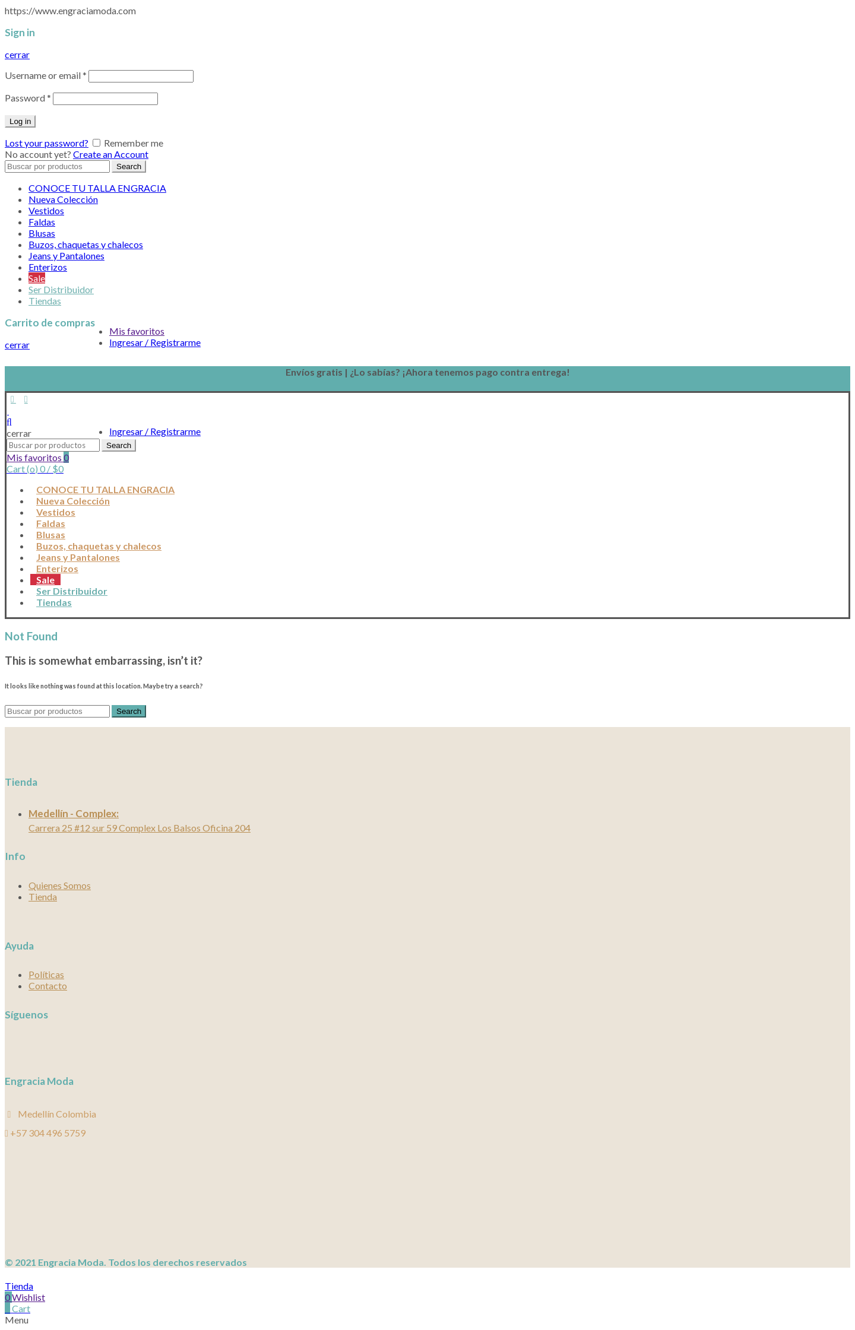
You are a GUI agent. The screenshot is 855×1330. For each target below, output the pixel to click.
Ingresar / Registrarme (155, 342)
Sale (36, 278)
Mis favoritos (136, 331)
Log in (20, 121)
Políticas (46, 974)
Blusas (41, 233)
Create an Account (110, 154)
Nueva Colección (63, 199)
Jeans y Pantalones (66, 255)
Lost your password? (46, 142)
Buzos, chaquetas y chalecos (85, 244)
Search (128, 166)
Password (28, 97)
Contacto (47, 985)
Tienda (42, 896)
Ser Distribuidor (61, 289)
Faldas (41, 221)
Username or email (46, 75)
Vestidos (46, 210)
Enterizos (47, 266)
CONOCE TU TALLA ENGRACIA (97, 187)
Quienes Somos (59, 885)
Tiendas (44, 300)
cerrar (17, 54)
